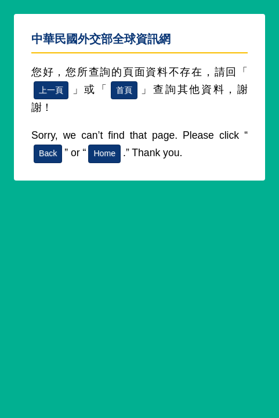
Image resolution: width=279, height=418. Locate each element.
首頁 (124, 90)
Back (48, 153)
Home (104, 153)
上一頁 (51, 90)
